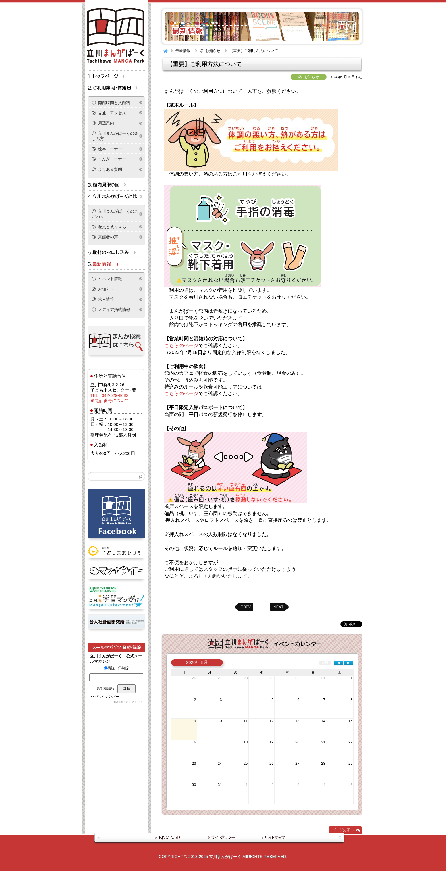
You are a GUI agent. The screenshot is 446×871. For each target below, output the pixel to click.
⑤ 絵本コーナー (107, 149)
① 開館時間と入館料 (111, 102)
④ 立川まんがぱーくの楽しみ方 (115, 136)
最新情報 (182, 51)
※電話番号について (109, 400)
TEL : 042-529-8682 (109, 395)
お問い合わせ (171, 837)
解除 (123, 668)
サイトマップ (270, 837)
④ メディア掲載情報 (111, 309)
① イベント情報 (107, 278)
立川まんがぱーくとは (116, 196)
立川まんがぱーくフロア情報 (116, 185)
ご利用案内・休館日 (116, 87)
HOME (165, 51)
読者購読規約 (105, 688)
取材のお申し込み (116, 252)
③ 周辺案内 (103, 123)
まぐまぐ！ (135, 701)
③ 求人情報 (103, 299)
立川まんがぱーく (225, 856)
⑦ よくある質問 (107, 169)
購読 (109, 668)
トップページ (116, 76)
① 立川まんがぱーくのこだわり (115, 214)
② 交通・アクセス (109, 113)
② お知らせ (210, 51)
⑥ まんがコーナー (109, 159)
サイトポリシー (222, 837)
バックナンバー (107, 697)
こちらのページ (181, 345)
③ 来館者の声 (105, 236)
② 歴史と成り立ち (109, 226)
